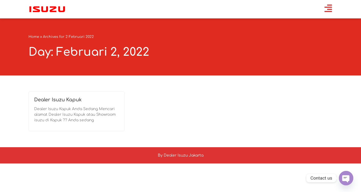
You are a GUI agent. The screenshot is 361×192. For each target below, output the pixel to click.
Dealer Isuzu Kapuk (58, 99)
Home (34, 37)
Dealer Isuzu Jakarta (183, 155)
